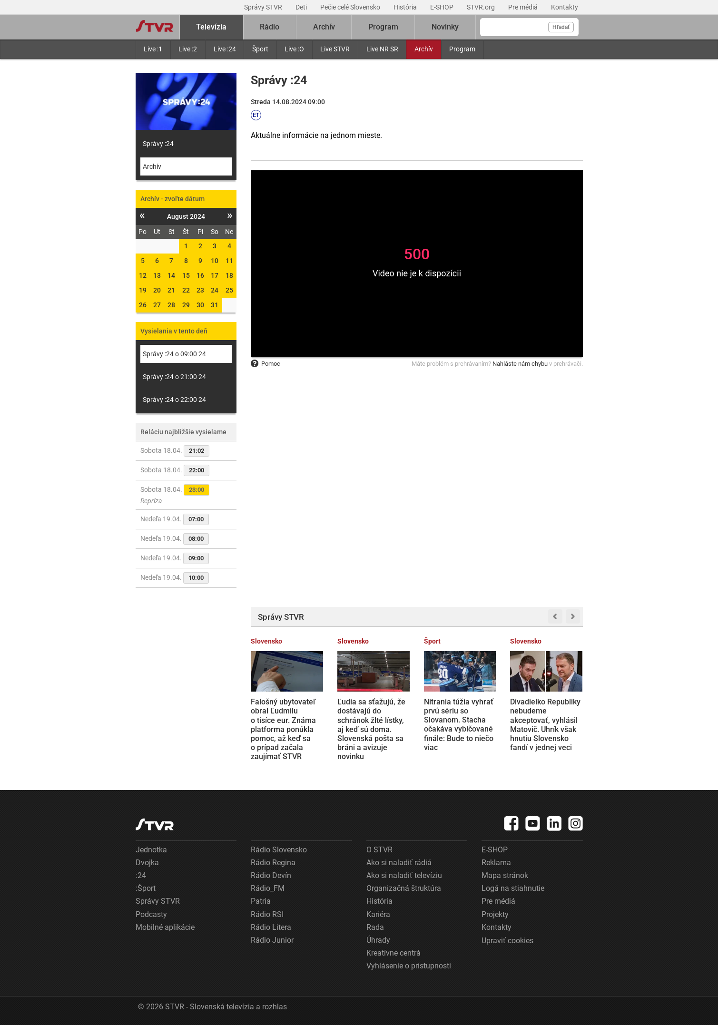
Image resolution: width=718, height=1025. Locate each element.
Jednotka (151, 849)
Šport (260, 49)
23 (200, 290)
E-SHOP (442, 7)
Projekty (495, 914)
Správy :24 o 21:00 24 (174, 377)
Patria (261, 901)
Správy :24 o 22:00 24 (174, 399)
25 (229, 290)
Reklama (496, 862)
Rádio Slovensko (279, 849)
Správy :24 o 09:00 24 (174, 354)
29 (186, 305)
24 (214, 290)
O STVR (379, 849)
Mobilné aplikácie (165, 927)
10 (214, 260)
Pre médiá (523, 7)
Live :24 (225, 49)
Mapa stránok (505, 875)
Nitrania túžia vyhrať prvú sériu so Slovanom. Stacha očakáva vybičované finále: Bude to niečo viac (458, 724)
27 (157, 305)
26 (143, 305)
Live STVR (335, 49)
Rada (375, 927)
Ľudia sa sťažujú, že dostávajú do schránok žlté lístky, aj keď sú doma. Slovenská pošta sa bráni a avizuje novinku (371, 729)
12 (143, 275)
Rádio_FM (268, 888)
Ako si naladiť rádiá (399, 862)
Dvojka (147, 862)
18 (229, 275)
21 (171, 290)
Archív (423, 49)
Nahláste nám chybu (520, 363)
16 (200, 275)
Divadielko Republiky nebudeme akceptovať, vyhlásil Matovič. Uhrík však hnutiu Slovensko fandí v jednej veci (545, 724)
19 (143, 290)
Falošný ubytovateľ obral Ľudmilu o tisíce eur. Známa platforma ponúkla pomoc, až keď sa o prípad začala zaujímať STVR (283, 729)
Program (462, 49)
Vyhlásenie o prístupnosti (408, 965)
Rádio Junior (272, 940)
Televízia (211, 26)
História (405, 7)
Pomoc (265, 363)
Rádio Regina (273, 862)
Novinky (445, 26)
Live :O (294, 49)
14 (171, 275)
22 (186, 290)
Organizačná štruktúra (403, 888)
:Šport (146, 888)
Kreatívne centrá (393, 952)
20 (157, 290)
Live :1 (153, 49)
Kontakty (564, 7)
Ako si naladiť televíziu (404, 875)
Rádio (269, 26)
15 (186, 275)
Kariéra (378, 914)
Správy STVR (264, 7)
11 (229, 260)
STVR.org (481, 7)
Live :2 (187, 49)
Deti (301, 7)
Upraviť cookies (507, 940)
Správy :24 (158, 143)
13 (157, 275)
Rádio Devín (271, 875)
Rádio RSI (267, 914)
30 (200, 305)
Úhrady (378, 940)
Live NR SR (382, 49)
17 (214, 275)
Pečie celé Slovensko (351, 7)
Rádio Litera (271, 927)
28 (171, 305)
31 (214, 305)
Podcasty (151, 914)
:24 (141, 875)
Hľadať (561, 27)
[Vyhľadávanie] (529, 27)
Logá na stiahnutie (513, 888)
